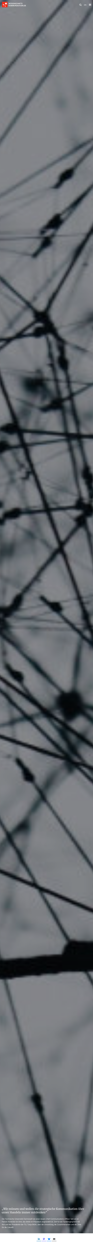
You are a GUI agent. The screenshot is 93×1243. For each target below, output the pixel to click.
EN (85, 4)
